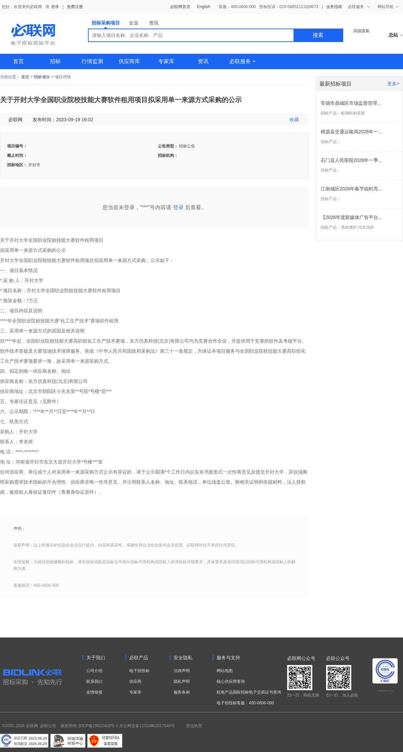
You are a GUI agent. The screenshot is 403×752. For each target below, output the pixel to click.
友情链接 (94, 692)
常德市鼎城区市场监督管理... (351, 103)
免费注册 (75, 6)
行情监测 (92, 61)
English (203, 6)
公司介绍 (94, 670)
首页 (18, 61)
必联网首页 (180, 6)
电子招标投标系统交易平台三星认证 (385, 691)
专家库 (166, 61)
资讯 (154, 23)
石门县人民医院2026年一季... (351, 160)
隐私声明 (182, 681)
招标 (55, 61)
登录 (55, 6)
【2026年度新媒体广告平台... (351, 217)
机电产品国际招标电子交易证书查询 (249, 692)
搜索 (318, 35)
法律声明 (182, 670)
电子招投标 (139, 670)
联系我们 (94, 681)
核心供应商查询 (231, 681)
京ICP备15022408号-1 (98, 725)
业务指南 (334, 6)
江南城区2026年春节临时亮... (351, 188)
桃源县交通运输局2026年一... (351, 131)
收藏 (294, 119)
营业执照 (194, 725)
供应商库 (129, 61)
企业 (133, 23)
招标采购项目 (106, 24)
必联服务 (242, 61)
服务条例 (182, 692)
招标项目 (42, 77)
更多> (393, 83)
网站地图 (225, 670)
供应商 (135, 681)
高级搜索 (361, 31)
